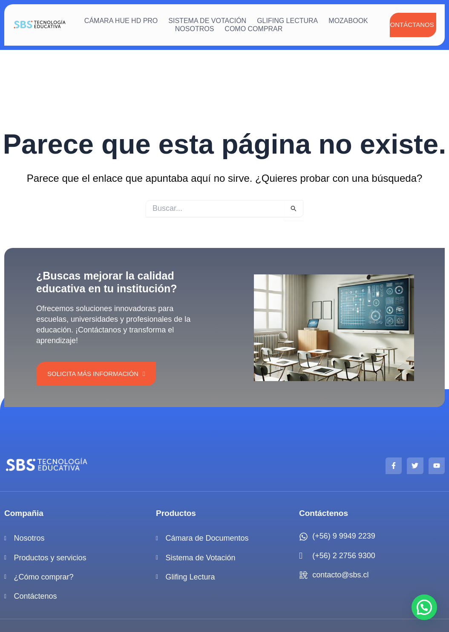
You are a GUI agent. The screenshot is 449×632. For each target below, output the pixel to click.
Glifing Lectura (287, 20)
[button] (424, 607)
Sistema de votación (207, 20)
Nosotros (194, 28)
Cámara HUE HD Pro (121, 20)
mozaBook (348, 20)
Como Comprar (253, 28)
